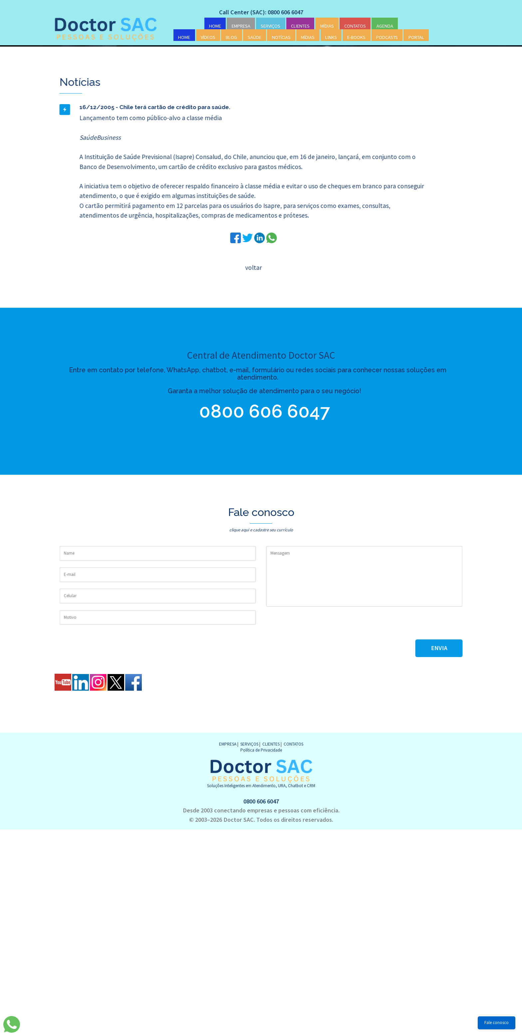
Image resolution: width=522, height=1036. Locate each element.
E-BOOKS (356, 37)
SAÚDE (254, 37)
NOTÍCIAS (281, 37)
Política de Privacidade (261, 750)
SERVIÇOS (270, 26)
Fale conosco (496, 1022)
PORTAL (416, 37)
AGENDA (385, 26)
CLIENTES (300, 26)
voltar (253, 267)
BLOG (231, 37)
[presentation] (316, 626)
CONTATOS (355, 26)
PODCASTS (387, 37)
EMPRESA (241, 26)
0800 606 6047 (251, 411)
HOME (215, 26)
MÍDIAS (327, 26)
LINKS (331, 37)
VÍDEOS (208, 37)
